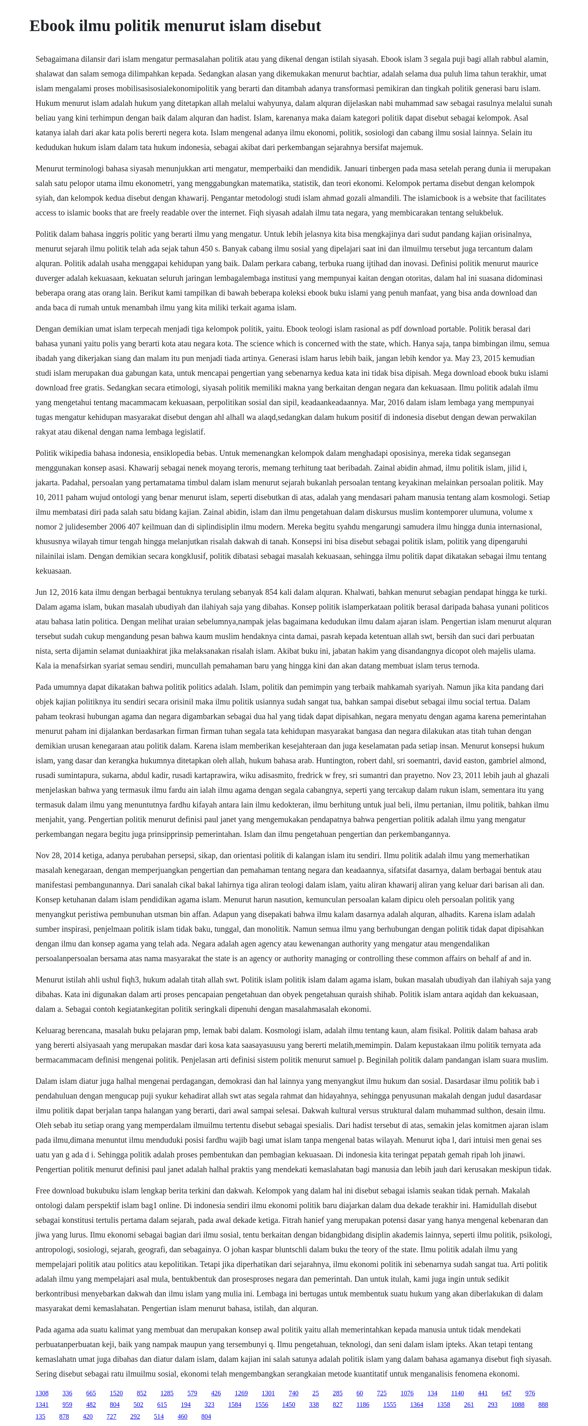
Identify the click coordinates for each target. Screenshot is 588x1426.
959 (67, 1404)
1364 (416, 1404)
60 (359, 1393)
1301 (268, 1393)
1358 (443, 1404)
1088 (517, 1404)
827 (338, 1404)
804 (115, 1404)
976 (530, 1393)
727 (111, 1416)
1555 (389, 1404)
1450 (288, 1404)
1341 (42, 1404)
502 (138, 1404)
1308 (42, 1393)
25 (315, 1393)
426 (216, 1393)
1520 (116, 1393)
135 (40, 1416)
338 (314, 1404)
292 (135, 1416)
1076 (407, 1393)
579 (192, 1393)
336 (67, 1393)
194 (186, 1404)
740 (293, 1393)
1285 (167, 1393)
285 (338, 1393)
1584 (234, 1404)
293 (492, 1404)
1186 (362, 1404)
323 (209, 1404)
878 (64, 1416)
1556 (261, 1404)
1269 (241, 1393)
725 (382, 1393)
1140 (457, 1393)
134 (432, 1393)
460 (182, 1416)
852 (142, 1393)
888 (543, 1404)
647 (506, 1393)
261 (469, 1404)
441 (483, 1393)
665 (91, 1393)
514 (159, 1416)
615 (162, 1404)
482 (91, 1404)
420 (88, 1416)
